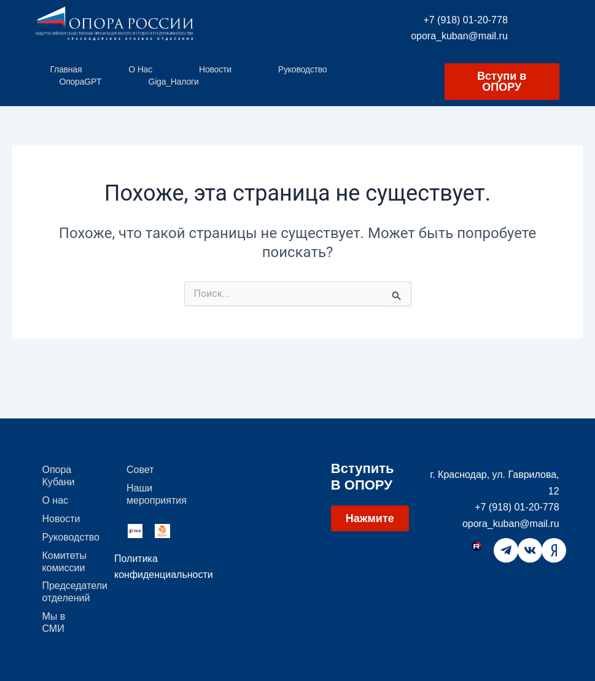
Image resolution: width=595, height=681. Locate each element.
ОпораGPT (80, 82)
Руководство (302, 69)
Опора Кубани (58, 475)
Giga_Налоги (173, 82)
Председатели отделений (72, 591)
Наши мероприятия (156, 493)
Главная (66, 69)
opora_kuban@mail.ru (459, 36)
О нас (140, 69)
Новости (215, 69)
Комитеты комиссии (64, 561)
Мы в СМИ (53, 622)
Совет (140, 469)
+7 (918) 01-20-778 (465, 20)
